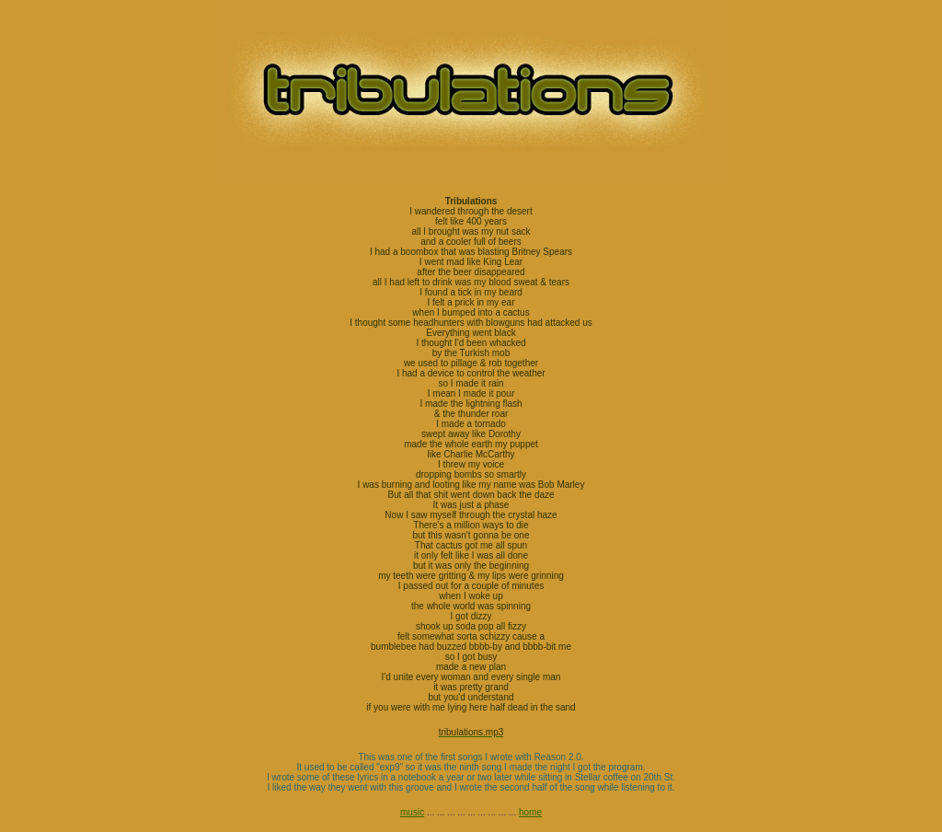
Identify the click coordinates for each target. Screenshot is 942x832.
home (530, 812)
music (412, 812)
